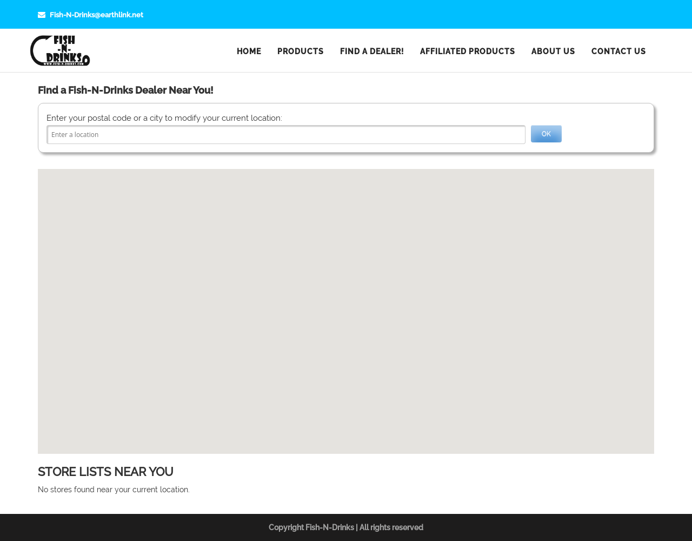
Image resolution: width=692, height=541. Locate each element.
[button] (346, 304)
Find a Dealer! (372, 51)
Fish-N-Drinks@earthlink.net (90, 15)
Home (249, 51)
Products (300, 51)
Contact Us (618, 51)
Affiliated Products (467, 51)
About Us (553, 51)
